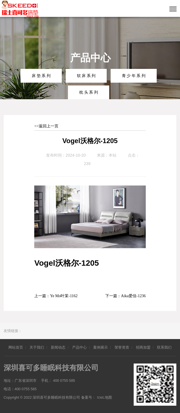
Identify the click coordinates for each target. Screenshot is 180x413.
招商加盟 (143, 347)
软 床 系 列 (86, 76)
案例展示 (100, 347)
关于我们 (36, 347)
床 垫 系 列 (41, 76)
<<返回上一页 (46, 126)
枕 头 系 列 (88, 92)
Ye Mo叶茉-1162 (64, 296)
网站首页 (15, 347)
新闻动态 (58, 347)
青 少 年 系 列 (133, 76)
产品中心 (79, 347)
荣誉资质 (122, 347)
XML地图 (105, 397)
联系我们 (164, 347)
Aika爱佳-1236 (133, 296)
